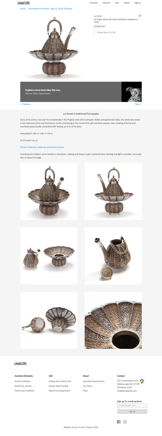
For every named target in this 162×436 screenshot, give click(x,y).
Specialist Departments (94, 381)
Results (106, 3)
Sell (117, 3)
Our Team (87, 386)
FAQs (85, 390)
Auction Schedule (22, 381)
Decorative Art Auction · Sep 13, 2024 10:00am (50, 8)
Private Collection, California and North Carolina (42, 147)
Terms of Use (78, 427)
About (127, 3)
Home (23, 8)
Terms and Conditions (24, 390)
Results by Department (59, 390)
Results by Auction (23, 386)
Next (138, 104)
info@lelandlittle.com (127, 391)
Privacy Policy (92, 427)
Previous (25, 104)
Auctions (94, 3)
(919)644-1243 (124, 387)
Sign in (138, 3)
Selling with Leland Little (60, 381)
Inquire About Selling (58, 386)
